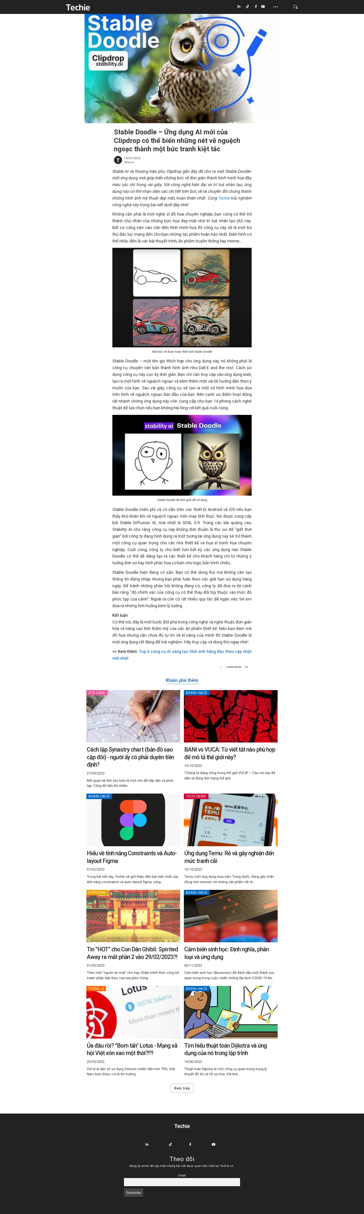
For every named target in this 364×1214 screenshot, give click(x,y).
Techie (224, 198)
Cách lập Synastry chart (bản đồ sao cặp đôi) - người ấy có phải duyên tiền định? (130, 757)
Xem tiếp (182, 1088)
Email (182, 1175)
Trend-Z (96, 989)
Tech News (196, 796)
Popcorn (96, 893)
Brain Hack (197, 693)
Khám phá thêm (182, 680)
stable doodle (234, 667)
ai (247, 667)
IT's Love (96, 693)
